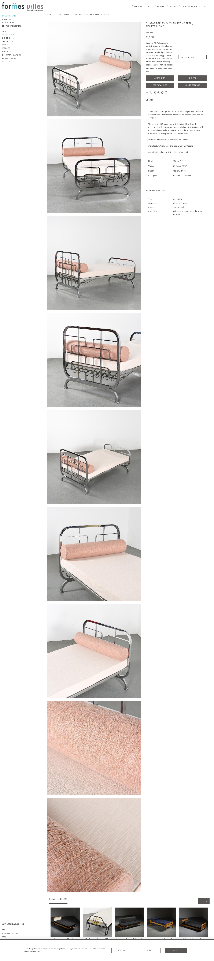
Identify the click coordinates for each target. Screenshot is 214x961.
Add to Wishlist (160, 85)
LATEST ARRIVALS (9, 16)
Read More (122, 950)
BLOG (4, 930)
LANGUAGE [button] (137, 6)
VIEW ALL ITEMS (8, 23)
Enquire (192, 78)
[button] (8, 38)
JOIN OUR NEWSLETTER (13, 924)
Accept (176, 950)
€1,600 (150, 37)
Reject (149, 950)
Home (49, 14)
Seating (58, 14)
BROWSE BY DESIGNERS (11, 26)
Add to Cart (159, 78)
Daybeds (67, 14)
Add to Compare (192, 85)
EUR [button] (149, 6)
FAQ (4, 937)
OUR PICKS (6, 19)
